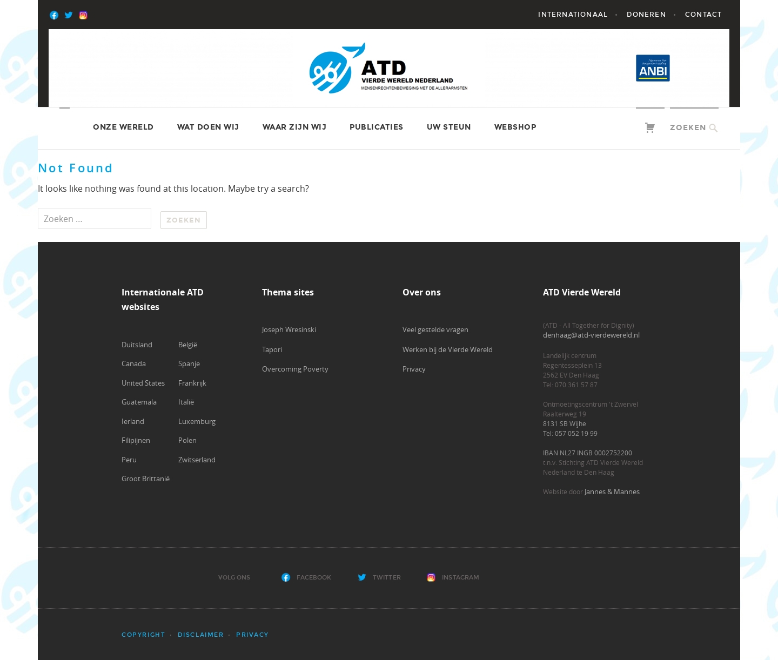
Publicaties (377, 127)
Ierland (133, 421)
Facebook (314, 577)
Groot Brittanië (146, 478)
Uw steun (449, 127)
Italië (186, 402)
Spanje (189, 363)
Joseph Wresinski (289, 329)
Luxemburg (197, 421)
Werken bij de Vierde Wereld (448, 349)
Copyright (143, 634)
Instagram (460, 577)
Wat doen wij (208, 127)
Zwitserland (197, 459)
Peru (129, 459)
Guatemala (139, 402)
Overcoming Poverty (295, 369)
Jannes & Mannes (612, 491)
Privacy (414, 369)
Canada (134, 363)
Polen (187, 440)
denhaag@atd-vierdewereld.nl (591, 335)
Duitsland (137, 344)
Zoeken (688, 127)
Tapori (272, 349)
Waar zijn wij (295, 127)
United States (143, 383)
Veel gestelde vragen (435, 329)
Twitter (387, 577)
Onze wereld (123, 127)
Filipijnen (136, 440)
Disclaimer (201, 634)
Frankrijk (192, 383)
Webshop (515, 127)
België (187, 344)
